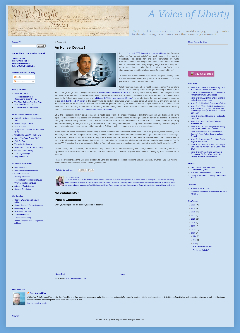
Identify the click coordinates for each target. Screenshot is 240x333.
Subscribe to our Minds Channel (28, 53)
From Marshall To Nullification (26, 107)
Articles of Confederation (24, 186)
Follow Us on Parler (20, 61)
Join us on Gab (18, 58)
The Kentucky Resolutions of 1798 (28, 180)
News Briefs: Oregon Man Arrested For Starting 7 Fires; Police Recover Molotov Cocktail (207, 134)
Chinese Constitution (22, 189)
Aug (195, 243)
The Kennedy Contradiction (204, 246)
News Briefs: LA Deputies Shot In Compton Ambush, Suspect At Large (208, 99)
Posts (17, 77)
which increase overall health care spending (96, 109)
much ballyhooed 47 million (73, 101)
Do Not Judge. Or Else (23, 124)
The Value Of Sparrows (23, 144)
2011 (193, 226)
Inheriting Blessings (22, 153)
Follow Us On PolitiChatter (23, 66)
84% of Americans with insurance (113, 92)
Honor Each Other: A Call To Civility (28, 147)
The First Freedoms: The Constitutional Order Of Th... (25, 98)
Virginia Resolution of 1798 (25, 183)
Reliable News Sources (200, 189)
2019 (193, 208)
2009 (193, 233)
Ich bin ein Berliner (21, 214)
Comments (19, 82)
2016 (193, 219)
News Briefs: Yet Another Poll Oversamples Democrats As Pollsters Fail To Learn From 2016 (208, 146)
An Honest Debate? (201, 250)
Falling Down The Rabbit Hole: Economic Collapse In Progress (207, 168)
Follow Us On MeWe (20, 63)
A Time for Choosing (22, 218)
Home (122, 274)
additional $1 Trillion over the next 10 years (113, 98)
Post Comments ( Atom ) (76, 278)
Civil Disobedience (21, 174)
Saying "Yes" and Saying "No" (26, 138)
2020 (193, 205)
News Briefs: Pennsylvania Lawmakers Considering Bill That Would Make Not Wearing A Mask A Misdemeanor (206, 154)
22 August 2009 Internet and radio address (145, 53)
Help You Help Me (21, 157)
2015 (193, 223)
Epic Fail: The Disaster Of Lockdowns (206, 172)
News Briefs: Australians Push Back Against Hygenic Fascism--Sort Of (208, 140)
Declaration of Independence (26, 171)
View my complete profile (37, 303)
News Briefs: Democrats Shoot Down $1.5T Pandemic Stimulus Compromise (208, 94)
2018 (193, 212)
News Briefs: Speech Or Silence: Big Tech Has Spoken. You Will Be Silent (208, 88)
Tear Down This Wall (22, 211)
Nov (195, 236)
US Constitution (20, 167)
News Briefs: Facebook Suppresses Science (208, 103)
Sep (195, 240)
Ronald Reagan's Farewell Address (28, 205)
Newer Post (60, 274)
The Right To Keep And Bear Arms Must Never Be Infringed (28, 103)
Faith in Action (20, 127)
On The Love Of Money (23, 150)
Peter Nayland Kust (38, 293)
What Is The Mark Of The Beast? (27, 135)
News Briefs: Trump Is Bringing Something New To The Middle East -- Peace (208, 127)
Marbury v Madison (22, 177)
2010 (193, 230)
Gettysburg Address (22, 208)
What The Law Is (21, 94)
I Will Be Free (19, 141)
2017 (193, 215)
